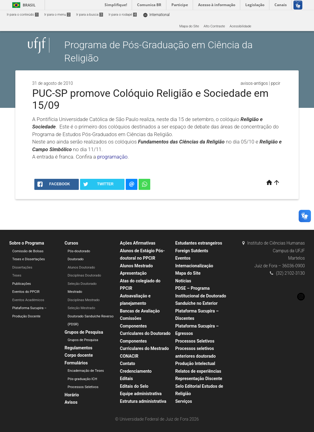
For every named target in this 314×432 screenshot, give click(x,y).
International (156, 15)
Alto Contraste (214, 26)
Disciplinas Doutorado (84, 275)
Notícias (183, 280)
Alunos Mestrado (136, 265)
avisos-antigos (254, 83)
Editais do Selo (134, 386)
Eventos (183, 258)
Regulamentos (79, 347)
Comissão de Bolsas (28, 251)
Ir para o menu (57, 15)
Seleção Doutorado (82, 284)
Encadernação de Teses (86, 371)
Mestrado (75, 292)
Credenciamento (136, 371)
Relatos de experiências (198, 371)
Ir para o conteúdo (23, 15)
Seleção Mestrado (81, 308)
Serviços (183, 401)
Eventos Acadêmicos (28, 300)
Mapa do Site (189, 26)
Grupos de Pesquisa (84, 332)
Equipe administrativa (141, 393)
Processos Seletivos (83, 387)
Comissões (130, 318)
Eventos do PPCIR (26, 292)
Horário (72, 394)
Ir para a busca (89, 15)
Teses (16, 275)
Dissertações (22, 267)
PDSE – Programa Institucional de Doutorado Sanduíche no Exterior (200, 296)
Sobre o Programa (26, 243)
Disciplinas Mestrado (84, 300)
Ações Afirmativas (137, 243)
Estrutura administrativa (143, 401)
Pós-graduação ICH (82, 379)
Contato (127, 363)
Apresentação (133, 273)
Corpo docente (79, 355)
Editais (126, 378)
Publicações (21, 284)
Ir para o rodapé (123, 15)
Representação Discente (198, 378)
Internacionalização (194, 265)
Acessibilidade (240, 26)
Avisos (71, 402)
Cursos (71, 243)
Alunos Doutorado (81, 267)
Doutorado (76, 259)
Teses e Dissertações (28, 259)
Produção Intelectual (195, 363)
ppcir (275, 83)
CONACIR (129, 356)
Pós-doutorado (79, 251)
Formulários (76, 362)
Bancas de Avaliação (140, 310)
